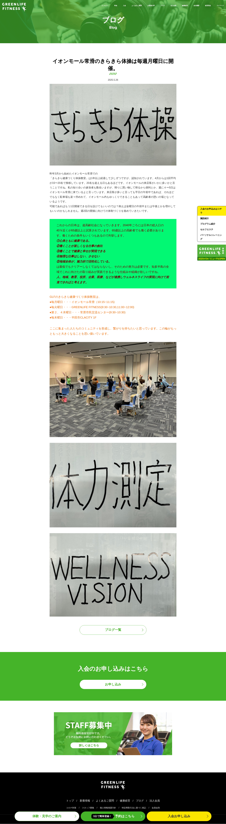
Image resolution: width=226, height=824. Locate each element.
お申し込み (113, 684)
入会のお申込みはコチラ (211, 211)
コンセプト (55, 5)
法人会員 (151, 5)
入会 (81, 5)
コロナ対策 (71, 808)
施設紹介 (204, 218)
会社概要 (184, 5)
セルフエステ (206, 229)
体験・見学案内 (46, 816)
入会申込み (179, 816)
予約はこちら (113, 816)
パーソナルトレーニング (211, 237)
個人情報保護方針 (108, 808)
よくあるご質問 (99, 5)
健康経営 (167, 5)
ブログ (137, 5)
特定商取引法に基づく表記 (134, 808)
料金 (70, 5)
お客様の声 (120, 5)
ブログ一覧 (113, 630)
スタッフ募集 (88, 808)
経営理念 (200, 5)
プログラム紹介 (207, 224)
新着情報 (85, 801)
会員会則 (156, 808)
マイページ (217, 5)
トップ (70, 801)
